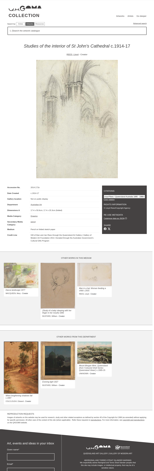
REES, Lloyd (73, 54)
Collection (24, 15)
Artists (130, 16)
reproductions (96, 420)
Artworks (120, 16)
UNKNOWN (83, 373)
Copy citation (109, 199)
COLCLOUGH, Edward (15, 401)
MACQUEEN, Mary (13, 293)
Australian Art (36, 205)
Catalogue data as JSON (114, 218)
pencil (33, 222)
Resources (40, 24)
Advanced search (140, 23)
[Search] (77, 31)
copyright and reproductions (133, 420)
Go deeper (141, 16)
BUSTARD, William (49, 316)
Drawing (34, 216)
